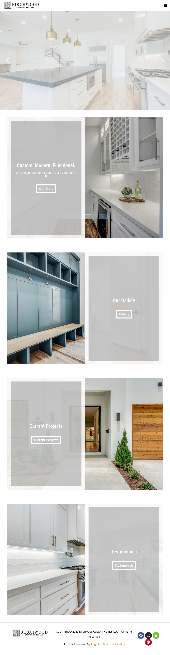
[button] (165, 5)
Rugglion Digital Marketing (108, 644)
